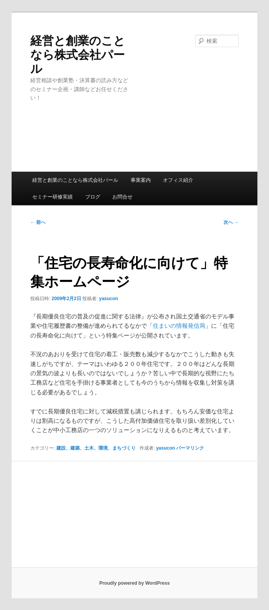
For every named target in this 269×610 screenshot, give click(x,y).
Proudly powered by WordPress (134, 583)
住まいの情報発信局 (179, 325)
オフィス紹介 (178, 180)
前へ (37, 222)
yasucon (108, 298)
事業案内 (141, 180)
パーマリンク (190, 448)
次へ (231, 222)
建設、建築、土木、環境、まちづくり (96, 448)
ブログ (92, 197)
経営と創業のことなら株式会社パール (77, 54)
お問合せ (122, 197)
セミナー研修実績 (52, 197)
